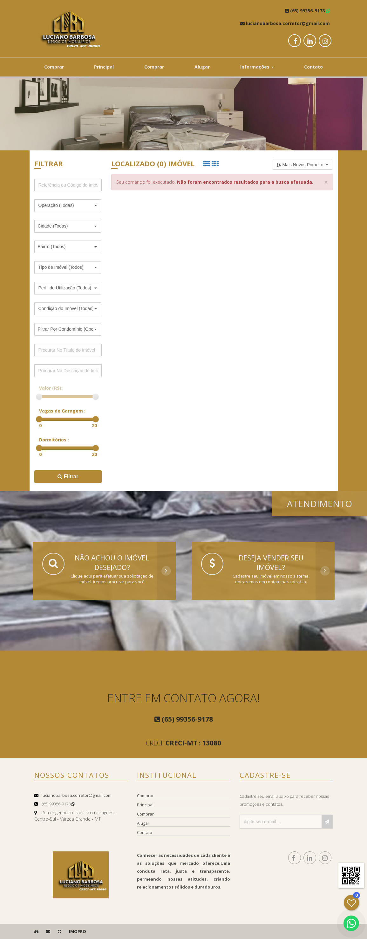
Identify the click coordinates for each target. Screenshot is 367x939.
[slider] (39, 396)
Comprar (54, 67)
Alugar (202, 67)
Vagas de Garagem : (62, 411)
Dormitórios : (54, 440)
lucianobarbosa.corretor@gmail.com (77, 795)
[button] (67, 205)
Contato (313, 67)
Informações (257, 67)
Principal (104, 67)
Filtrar (68, 476)
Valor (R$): (51, 388)
